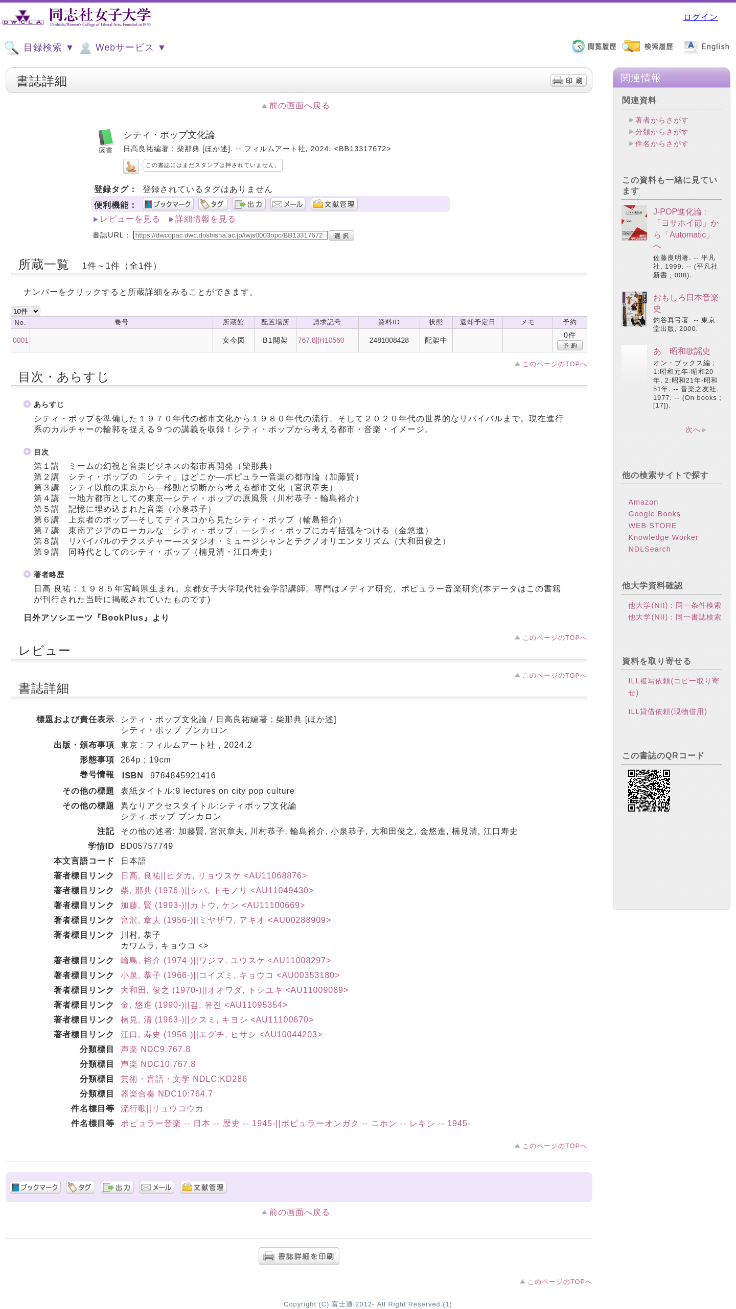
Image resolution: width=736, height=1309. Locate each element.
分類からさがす (662, 132)
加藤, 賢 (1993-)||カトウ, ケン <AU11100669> (213, 905)
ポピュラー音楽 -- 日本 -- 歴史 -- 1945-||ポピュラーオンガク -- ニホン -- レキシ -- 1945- (296, 1123)
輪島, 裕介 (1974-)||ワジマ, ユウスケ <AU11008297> (226, 960)
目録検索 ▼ (39, 48)
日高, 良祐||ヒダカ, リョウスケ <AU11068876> (214, 875)
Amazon (643, 502)
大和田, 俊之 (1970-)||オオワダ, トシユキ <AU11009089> (235, 990)
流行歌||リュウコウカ (162, 1108)
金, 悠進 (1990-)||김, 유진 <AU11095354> (204, 1005)
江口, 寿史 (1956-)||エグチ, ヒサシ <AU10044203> (222, 1034)
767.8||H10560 (321, 340)
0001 (21, 340)
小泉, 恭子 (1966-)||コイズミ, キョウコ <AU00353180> (230, 975)
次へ (693, 429)
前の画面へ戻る (299, 105)
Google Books (654, 514)
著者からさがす (662, 120)
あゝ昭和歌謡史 (681, 351)
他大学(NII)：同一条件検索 (675, 605)
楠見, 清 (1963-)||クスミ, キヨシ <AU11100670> (217, 1019)
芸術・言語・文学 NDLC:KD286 (184, 1079)
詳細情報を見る (205, 219)
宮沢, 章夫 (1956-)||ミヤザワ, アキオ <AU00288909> (226, 920)
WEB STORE (652, 525)
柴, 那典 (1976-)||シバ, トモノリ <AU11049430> (217, 890)
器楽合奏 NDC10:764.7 (167, 1093)
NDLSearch (649, 549)
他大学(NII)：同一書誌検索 (675, 617)
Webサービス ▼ (122, 48)
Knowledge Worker (663, 537)
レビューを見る (130, 219)
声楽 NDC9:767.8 (156, 1049)
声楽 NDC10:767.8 (158, 1064)
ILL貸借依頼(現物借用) (667, 711)
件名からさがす (662, 143)
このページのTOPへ (554, 364)
